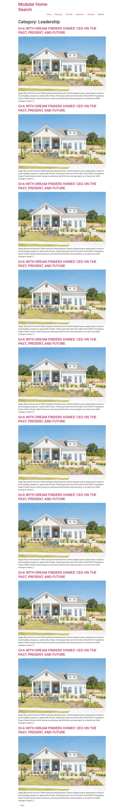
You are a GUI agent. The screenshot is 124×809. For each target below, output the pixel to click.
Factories (90, 14)
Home (49, 14)
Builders (101, 14)
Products (68, 14)
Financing (58, 14)
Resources (80, 14)
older (21, 805)
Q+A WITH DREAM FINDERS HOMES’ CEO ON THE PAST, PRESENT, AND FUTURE (57, 30)
